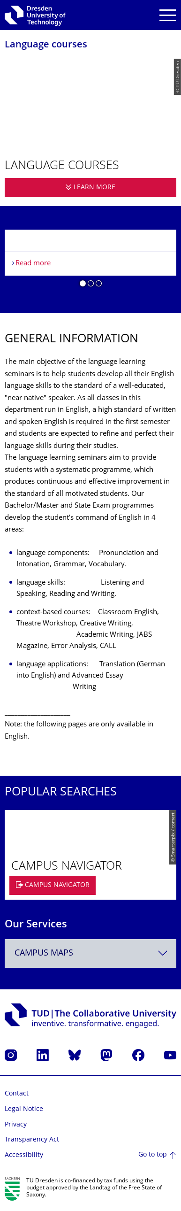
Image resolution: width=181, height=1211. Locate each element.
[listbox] (90, 262)
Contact (17, 1094)
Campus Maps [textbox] (44, 953)
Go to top (152, 1155)
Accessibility (24, 1155)
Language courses (46, 45)
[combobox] (90, 953)
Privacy (16, 1125)
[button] (83, 285)
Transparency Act (32, 1140)
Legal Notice (24, 1109)
